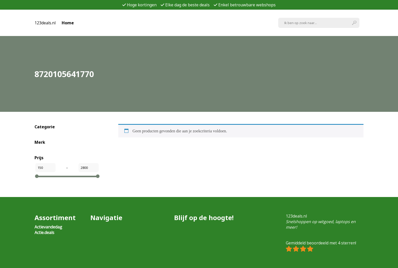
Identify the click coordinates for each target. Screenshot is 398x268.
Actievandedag (48, 227)
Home (68, 23)
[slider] (37, 176)
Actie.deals (44, 232)
